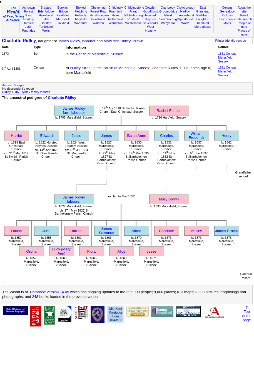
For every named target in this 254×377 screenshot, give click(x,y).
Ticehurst (202, 23)
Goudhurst (150, 11)
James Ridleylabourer (74, 199)
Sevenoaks (150, 23)
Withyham (168, 23)
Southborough (169, 19)
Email (244, 15)
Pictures (227, 15)
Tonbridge (28, 30)
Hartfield (28, 23)
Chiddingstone (134, 7)
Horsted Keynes (150, 17)
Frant (133, 11)
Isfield (168, 15)
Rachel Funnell (169, 111)
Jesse (76, 136)
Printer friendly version (230, 40)
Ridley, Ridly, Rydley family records (26, 92)
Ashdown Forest (28, 9)
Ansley (196, 231)
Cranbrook (168, 7)
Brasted (46, 7)
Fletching (80, 11)
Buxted (81, 7)
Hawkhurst (46, 15)
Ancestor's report (14, 85)
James (106, 136)
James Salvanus (106, 231)
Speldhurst (185, 19)
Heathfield (63, 15)
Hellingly (81, 15)
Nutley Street (80, 68)
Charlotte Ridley (19, 40)
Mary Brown (169, 199)
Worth (185, 23)
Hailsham (202, 15)
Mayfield (80, 19)
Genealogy (227, 11)
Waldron (98, 23)
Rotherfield (115, 19)
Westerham (133, 23)
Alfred (136, 231)
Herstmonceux (99, 15)
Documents (227, 19)
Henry (226, 136)
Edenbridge (46, 11)
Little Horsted (46, 21)
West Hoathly (150, 28)
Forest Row (98, 11)
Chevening (98, 7)
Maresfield (63, 19)
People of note (244, 25)
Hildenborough (134, 15)
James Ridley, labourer (76, 41)
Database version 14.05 (49, 292)
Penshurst (98, 19)
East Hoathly (28, 17)
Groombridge (168, 11)
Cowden (150, 7)
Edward (46, 136)
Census (227, 7)
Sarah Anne (136, 136)
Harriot (16, 136)
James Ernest (226, 231)
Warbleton (116, 23)
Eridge (63, 11)
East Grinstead (203, 9)
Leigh (28, 26)
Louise (16, 231)
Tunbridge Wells (46, 28)
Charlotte (166, 231)
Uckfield (63, 23)
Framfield (115, 11)
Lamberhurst (185, 15)
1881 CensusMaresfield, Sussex (227, 57)
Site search (244, 19)
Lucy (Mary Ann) (61, 251)
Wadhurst (80, 23)
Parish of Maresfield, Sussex (99, 54)
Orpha (31, 251)
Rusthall (133, 19)
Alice (122, 251)
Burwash (63, 7)
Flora (91, 251)
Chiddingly (115, 7)
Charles (166, 136)
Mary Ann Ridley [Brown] (124, 41)
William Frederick (196, 135)
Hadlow (185, 11)
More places (202, 26)
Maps (227, 23)
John (47, 231)
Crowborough (186, 7)
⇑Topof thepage (246, 313)
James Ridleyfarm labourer (74, 110)
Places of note (244, 32)
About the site (244, 9)
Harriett (76, 231)
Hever (115, 15)
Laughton (202, 19)
